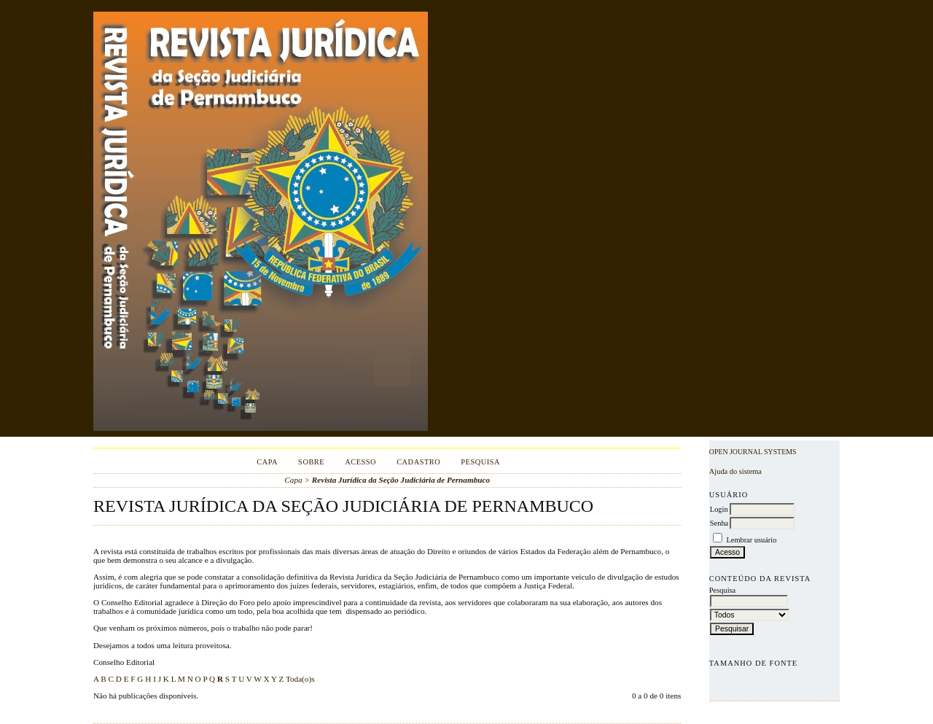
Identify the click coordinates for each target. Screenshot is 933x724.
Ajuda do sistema (735, 471)
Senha (719, 523)
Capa (267, 462)
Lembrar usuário (751, 540)
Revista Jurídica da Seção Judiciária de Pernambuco (401, 479)
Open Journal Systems (753, 452)
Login (719, 509)
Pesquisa (480, 462)
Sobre (311, 462)
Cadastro (418, 462)
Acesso (360, 462)
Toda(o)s (300, 678)
